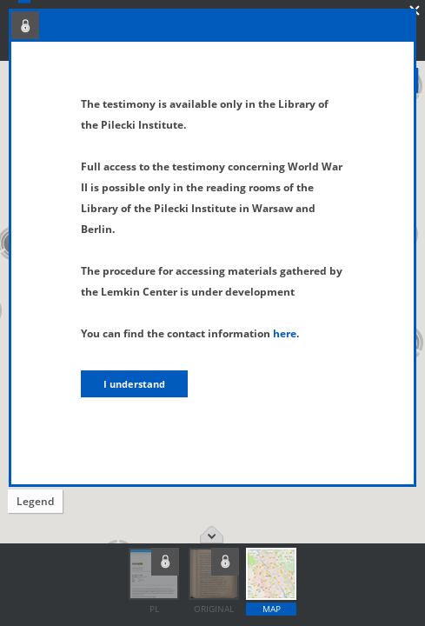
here (284, 333)
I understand (134, 383)
